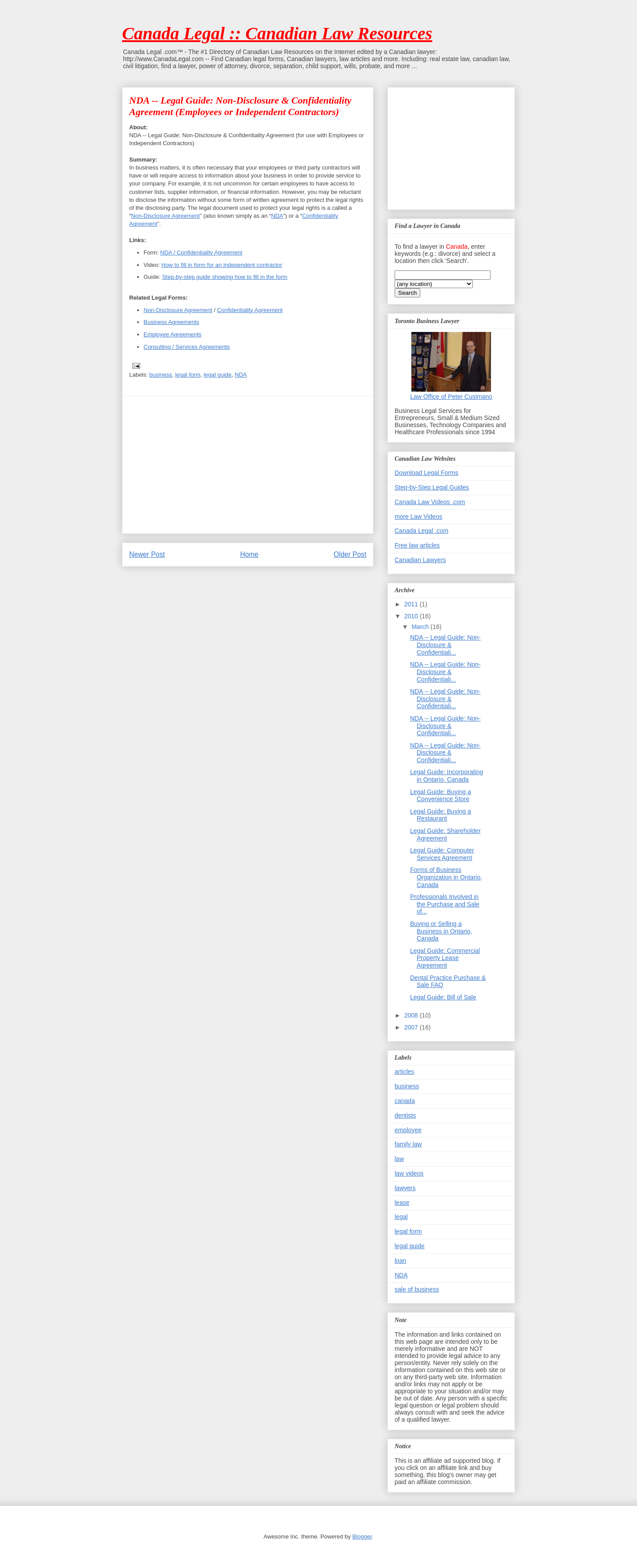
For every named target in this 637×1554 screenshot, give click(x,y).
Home (249, 554)
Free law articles (417, 545)
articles (404, 1071)
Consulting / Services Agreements (187, 346)
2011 (412, 604)
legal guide (217, 374)
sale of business (417, 1289)
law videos (409, 1173)
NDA (277, 215)
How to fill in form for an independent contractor (221, 265)
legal (401, 1216)
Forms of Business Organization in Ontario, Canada (446, 877)
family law (408, 1144)
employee (408, 1130)
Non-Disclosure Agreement (165, 215)
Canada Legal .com (421, 530)
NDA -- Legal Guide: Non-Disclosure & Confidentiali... (445, 645)
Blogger (362, 1536)
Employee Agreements (173, 334)
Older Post (350, 554)
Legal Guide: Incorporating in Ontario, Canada (446, 775)
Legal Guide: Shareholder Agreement (445, 834)
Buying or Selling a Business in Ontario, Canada (441, 931)
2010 (412, 616)
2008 (412, 1015)
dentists (405, 1115)
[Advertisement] (247, 465)
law (399, 1158)
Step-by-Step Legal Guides (432, 487)
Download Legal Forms (426, 472)
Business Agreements (172, 322)
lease (402, 1202)
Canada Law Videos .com (430, 501)
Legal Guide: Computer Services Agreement (442, 854)
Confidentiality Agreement (250, 310)
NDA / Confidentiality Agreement (201, 252)
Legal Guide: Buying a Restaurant (440, 815)
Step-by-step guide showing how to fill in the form (224, 277)
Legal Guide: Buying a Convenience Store (440, 795)
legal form (187, 374)
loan (400, 1260)
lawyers (405, 1188)
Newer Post (147, 554)
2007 (412, 1027)
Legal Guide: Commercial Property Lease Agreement (445, 958)
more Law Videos (418, 516)
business (161, 374)
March (420, 626)
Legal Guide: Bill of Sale (443, 997)
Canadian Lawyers (420, 559)
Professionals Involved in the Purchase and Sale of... (445, 904)
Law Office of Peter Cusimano (451, 396)
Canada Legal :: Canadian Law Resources (277, 33)
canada (405, 1100)
